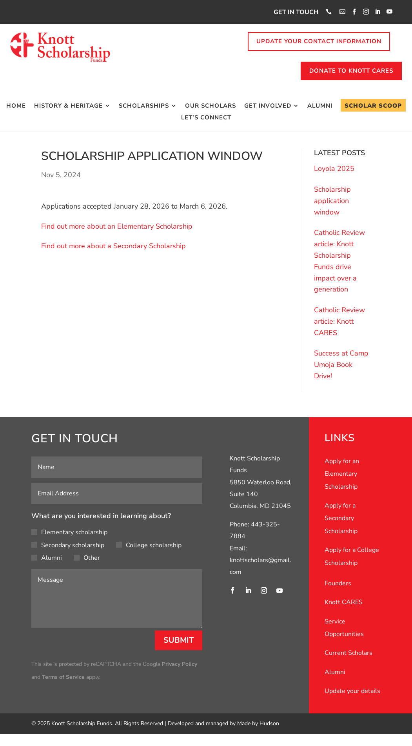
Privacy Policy (179, 664)
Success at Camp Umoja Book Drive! (341, 364)
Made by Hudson (258, 723)
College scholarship (148, 545)
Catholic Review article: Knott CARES (339, 321)
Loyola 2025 (334, 168)
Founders (338, 583)
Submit (178, 640)
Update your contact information (318, 41)
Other (87, 558)
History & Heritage (68, 106)
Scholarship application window (332, 201)
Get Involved (267, 106)
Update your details (352, 691)
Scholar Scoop (373, 106)
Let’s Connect (206, 118)
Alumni (319, 106)
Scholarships (144, 106)
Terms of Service (63, 677)
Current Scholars (348, 653)
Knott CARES (344, 602)
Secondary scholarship (67, 545)
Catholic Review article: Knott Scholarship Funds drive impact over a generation (339, 261)
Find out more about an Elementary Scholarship (116, 226)
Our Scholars (210, 106)
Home (16, 106)
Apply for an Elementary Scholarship (342, 474)
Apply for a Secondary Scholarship (341, 518)
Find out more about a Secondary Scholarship (113, 246)
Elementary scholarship (69, 532)
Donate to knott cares (351, 71)
